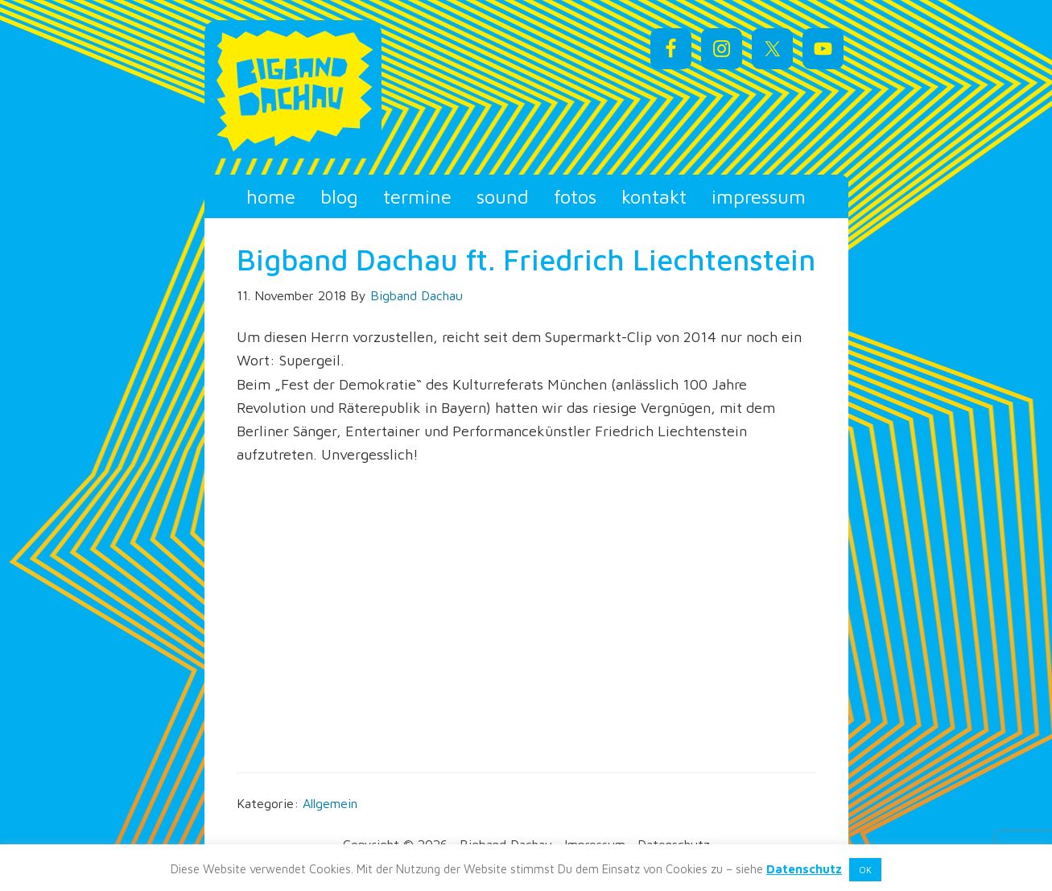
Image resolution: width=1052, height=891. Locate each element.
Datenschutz (804, 869)
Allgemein (330, 803)
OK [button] (865, 869)
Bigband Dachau (349, 89)
